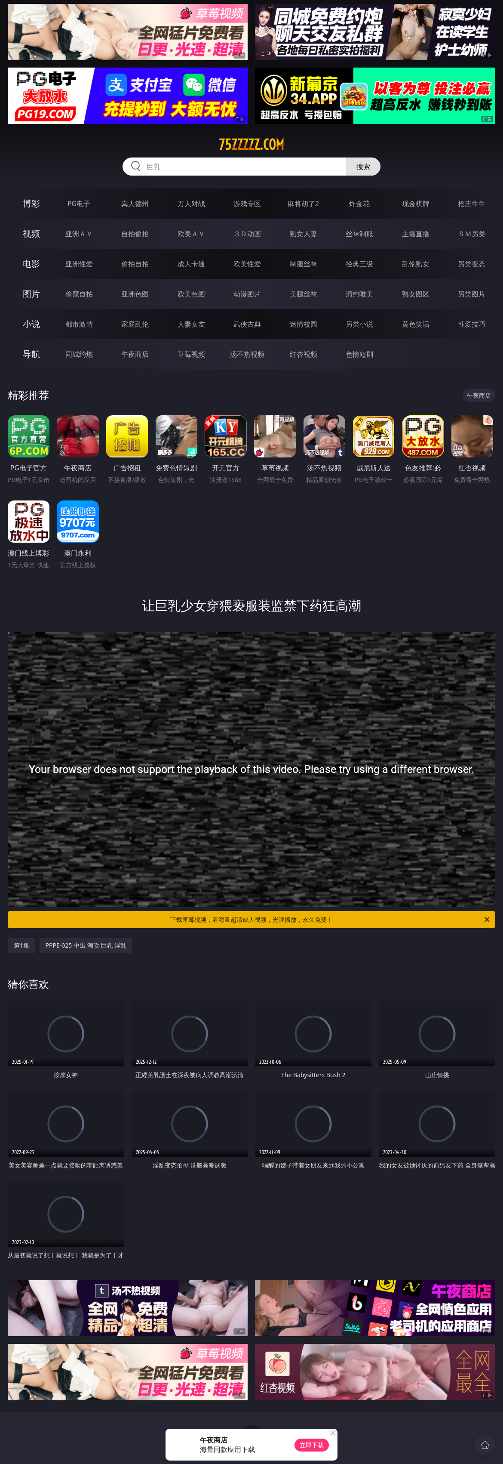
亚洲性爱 (79, 264)
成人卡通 (191, 264)
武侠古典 (247, 324)
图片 (31, 294)
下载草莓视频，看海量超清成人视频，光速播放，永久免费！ (330, 919)
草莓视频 (191, 354)
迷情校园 (303, 324)
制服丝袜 (303, 264)
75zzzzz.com (251, 144)
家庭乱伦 (135, 324)
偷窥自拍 (79, 294)
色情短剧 (359, 354)
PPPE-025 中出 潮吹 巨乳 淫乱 (86, 945)
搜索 (363, 166)
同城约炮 (79, 354)
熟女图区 (415, 294)
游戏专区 (247, 203)
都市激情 (79, 324)
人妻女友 (191, 324)
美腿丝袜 (303, 294)
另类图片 (471, 294)
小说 (31, 324)
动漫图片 (247, 294)
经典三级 (359, 264)
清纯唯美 (359, 294)
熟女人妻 (303, 233)
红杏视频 (303, 354)
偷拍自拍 (135, 264)
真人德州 (135, 203)
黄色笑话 (415, 324)
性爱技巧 (471, 324)
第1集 (21, 945)
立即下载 (312, 1445)
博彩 (31, 203)
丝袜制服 (359, 233)
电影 (31, 263)
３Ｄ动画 (247, 233)
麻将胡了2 (303, 203)
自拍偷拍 (135, 233)
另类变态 (471, 264)
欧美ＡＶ (191, 233)
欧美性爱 (247, 264)
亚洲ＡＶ (79, 233)
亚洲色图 (135, 294)
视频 (31, 233)
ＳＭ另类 (471, 233)
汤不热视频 (247, 354)
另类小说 (359, 324)
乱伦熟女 (415, 264)
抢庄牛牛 (471, 203)
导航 (31, 354)
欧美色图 (191, 294)
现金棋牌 (415, 203)
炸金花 (359, 203)
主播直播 (415, 233)
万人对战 (191, 203)
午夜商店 (135, 354)
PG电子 (78, 203)
